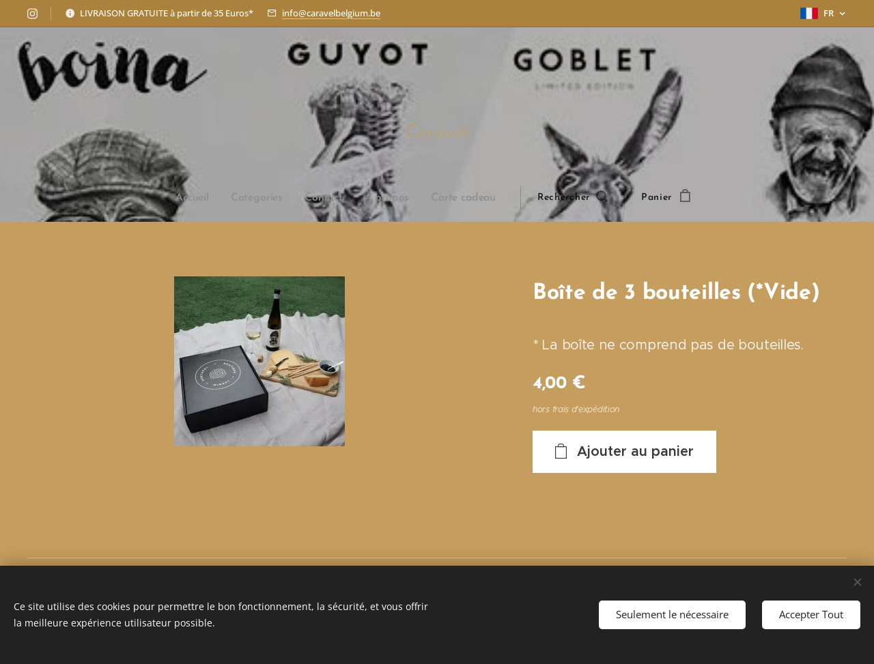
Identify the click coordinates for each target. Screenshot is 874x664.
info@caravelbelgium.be (331, 13)
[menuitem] (199, 198)
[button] (571, 198)
